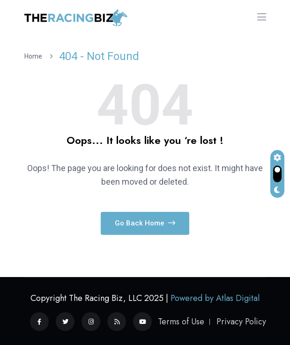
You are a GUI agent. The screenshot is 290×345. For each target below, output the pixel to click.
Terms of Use (181, 321)
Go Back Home (145, 223)
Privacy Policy (241, 321)
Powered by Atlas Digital (215, 298)
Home (34, 56)
